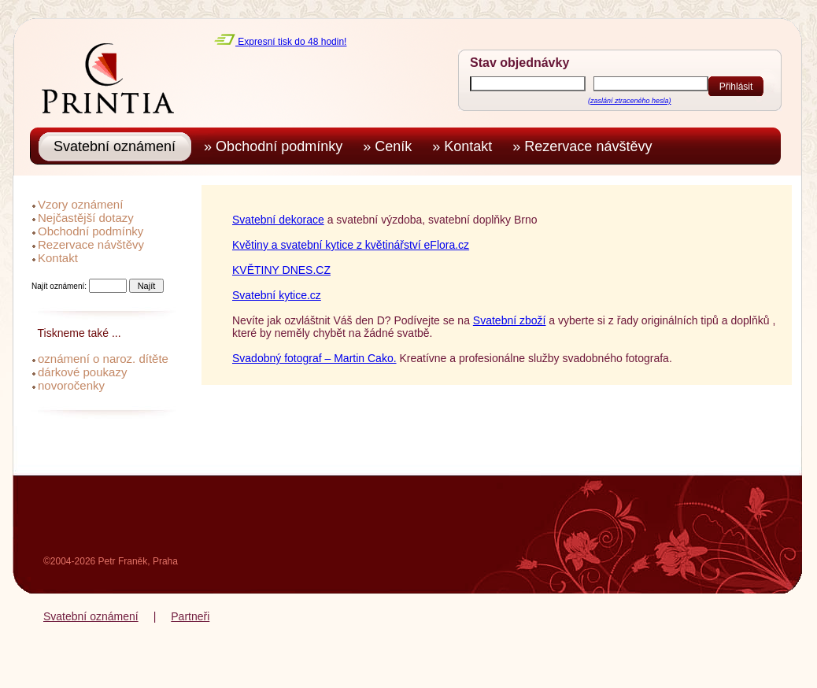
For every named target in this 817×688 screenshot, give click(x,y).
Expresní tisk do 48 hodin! (280, 41)
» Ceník (391, 146)
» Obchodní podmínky (277, 146)
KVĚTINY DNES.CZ (281, 270)
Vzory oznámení (80, 204)
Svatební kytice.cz (276, 295)
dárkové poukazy (82, 372)
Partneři (190, 616)
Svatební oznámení (91, 616)
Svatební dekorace (278, 219)
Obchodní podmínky (90, 231)
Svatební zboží (509, 320)
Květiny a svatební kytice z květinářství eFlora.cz (350, 245)
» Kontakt (466, 146)
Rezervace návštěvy (91, 244)
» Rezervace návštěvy (586, 146)
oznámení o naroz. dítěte (103, 358)
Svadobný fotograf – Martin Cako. (314, 358)
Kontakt (58, 257)
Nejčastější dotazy (86, 217)
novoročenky (71, 385)
